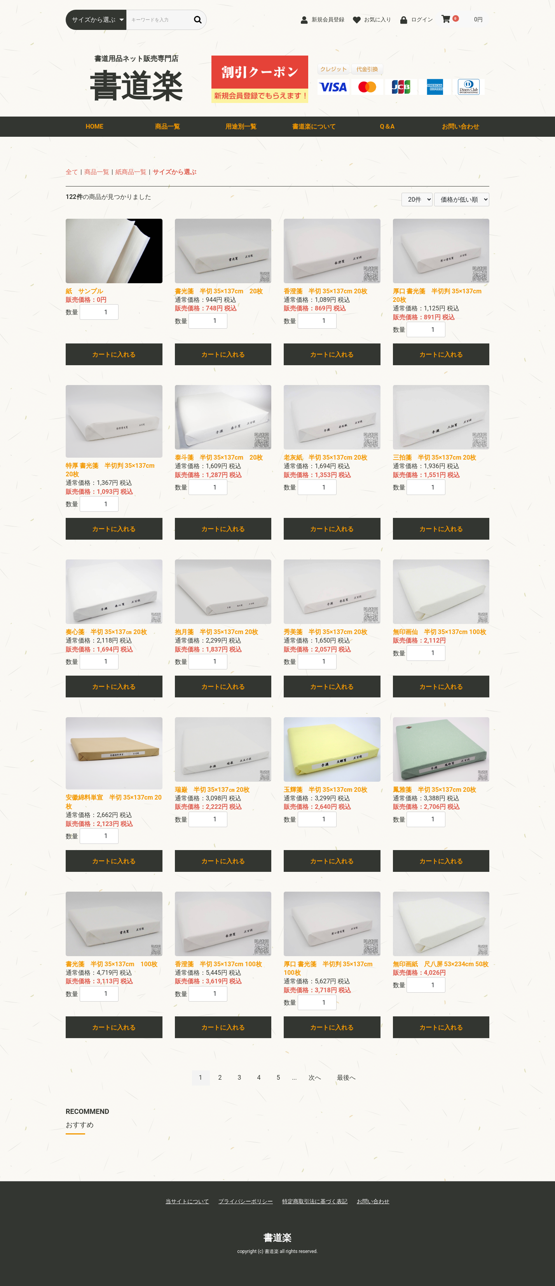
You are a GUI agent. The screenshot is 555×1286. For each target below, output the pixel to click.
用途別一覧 (241, 126)
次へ (315, 1077)
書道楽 (136, 86)
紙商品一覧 (131, 172)
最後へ (346, 1077)
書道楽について (314, 126)
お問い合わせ (460, 126)
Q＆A (387, 126)
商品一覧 (167, 126)
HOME (94, 126)
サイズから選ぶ (174, 172)
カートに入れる (114, 354)
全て (72, 172)
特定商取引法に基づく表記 (314, 1201)
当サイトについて (187, 1201)
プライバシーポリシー (245, 1201)
